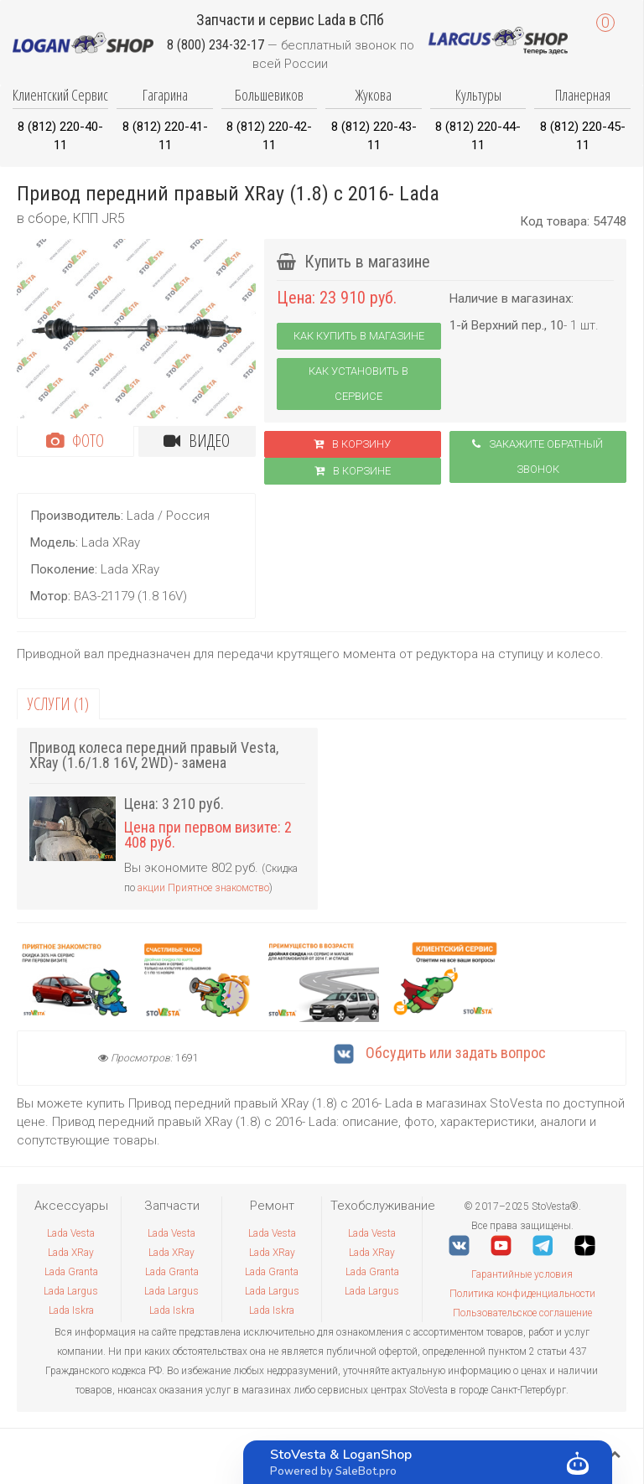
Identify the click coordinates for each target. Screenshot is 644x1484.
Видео (197, 440)
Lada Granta (71, 1272)
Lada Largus (71, 1291)
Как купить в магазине (358, 335)
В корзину (352, 444)
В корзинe (352, 470)
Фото (75, 440)
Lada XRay (71, 1252)
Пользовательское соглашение (522, 1313)
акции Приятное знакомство (203, 888)
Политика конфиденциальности (522, 1294)
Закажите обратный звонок (537, 456)
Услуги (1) (58, 704)
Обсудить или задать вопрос (440, 1052)
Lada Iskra (71, 1310)
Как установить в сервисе (358, 383)
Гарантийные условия (522, 1274)
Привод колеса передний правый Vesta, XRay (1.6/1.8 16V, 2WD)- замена (153, 755)
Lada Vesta (71, 1233)
